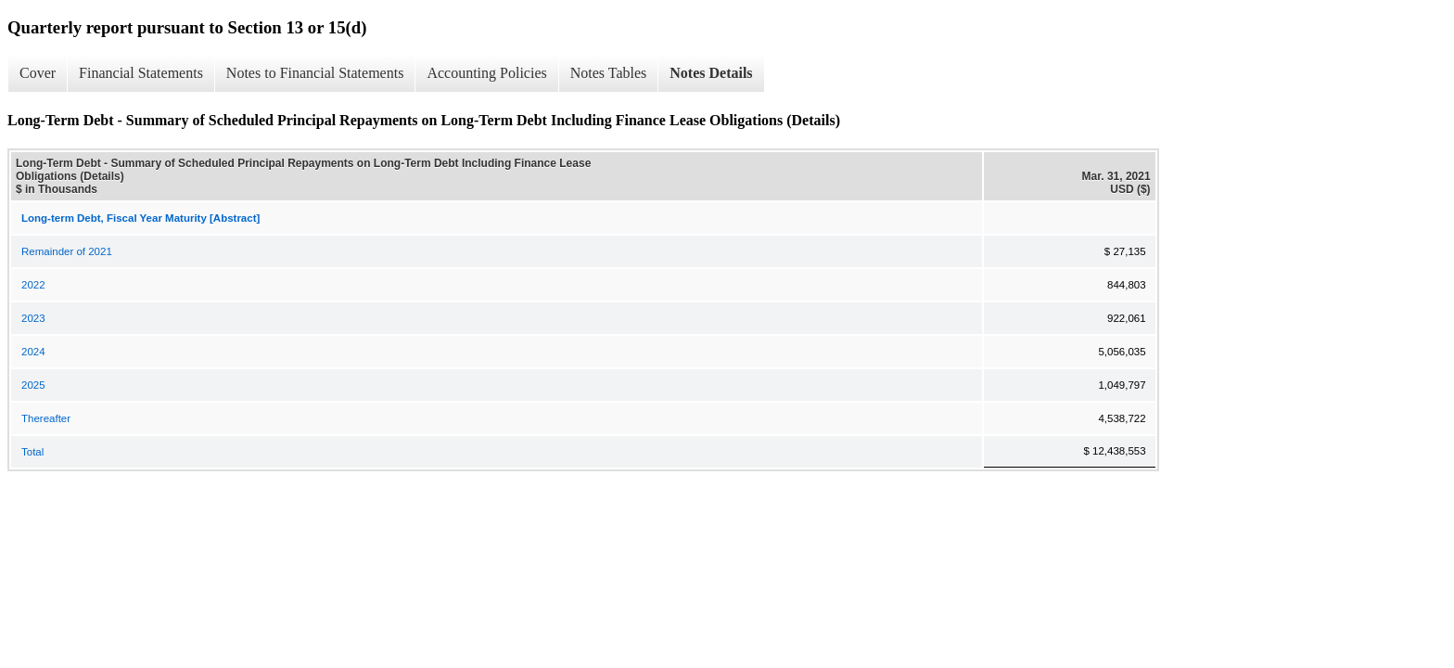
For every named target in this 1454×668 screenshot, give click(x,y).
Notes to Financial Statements (315, 73)
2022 (33, 284)
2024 (33, 351)
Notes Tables (608, 73)
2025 (33, 385)
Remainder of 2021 (66, 251)
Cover (37, 73)
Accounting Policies (486, 73)
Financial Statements (141, 73)
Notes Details (711, 73)
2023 (33, 318)
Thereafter (45, 418)
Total (32, 451)
